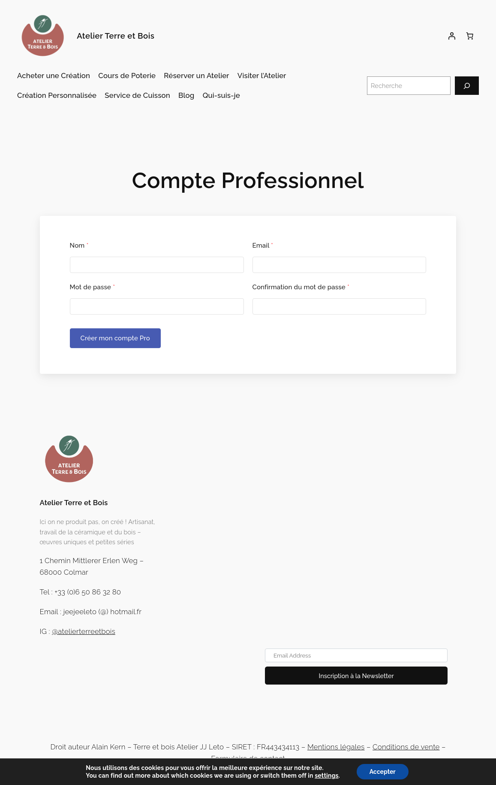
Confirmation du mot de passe (301, 287)
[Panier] (470, 36)
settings (326, 775)
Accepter (383, 771)
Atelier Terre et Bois (115, 35)
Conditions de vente (406, 747)
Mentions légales (336, 747)
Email (263, 245)
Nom (79, 245)
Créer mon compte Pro (115, 338)
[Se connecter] (452, 36)
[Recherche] (467, 85)
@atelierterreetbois (83, 631)
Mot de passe (92, 287)
